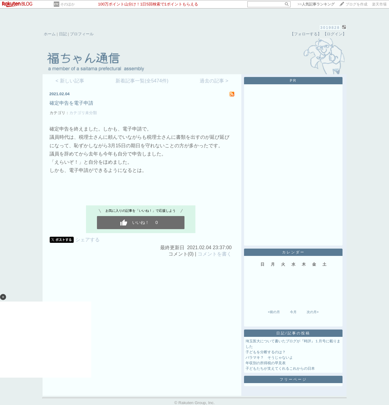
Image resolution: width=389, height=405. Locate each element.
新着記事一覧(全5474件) (141, 80)
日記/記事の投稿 (293, 333)
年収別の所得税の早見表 (266, 363)
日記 (63, 34)
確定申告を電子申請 (71, 103)
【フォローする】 (306, 34)
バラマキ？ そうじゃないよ (269, 357)
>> (316, 4)
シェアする (87, 239)
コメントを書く (215, 254)
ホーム (50, 34)
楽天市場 (379, 4)
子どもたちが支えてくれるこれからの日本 (280, 368)
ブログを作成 (356, 4)
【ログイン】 (334, 34)
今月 (293, 312)
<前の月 (274, 312)
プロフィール (82, 34)
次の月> (312, 312)
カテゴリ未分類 (83, 112)
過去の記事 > (214, 80)
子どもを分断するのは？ (266, 352)
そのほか (67, 4)
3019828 (330, 27)
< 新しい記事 (70, 80)
